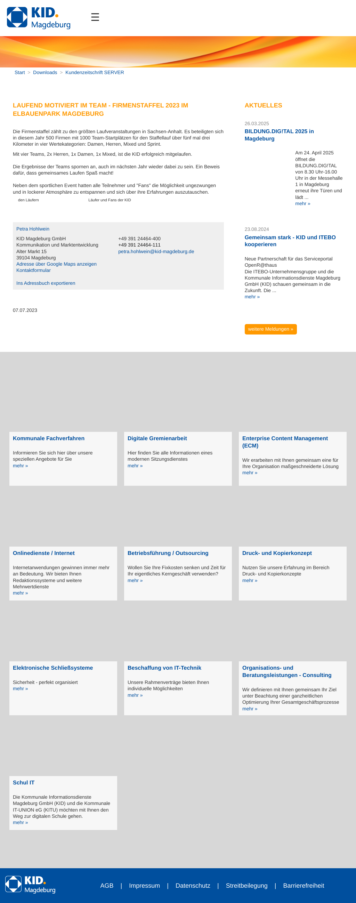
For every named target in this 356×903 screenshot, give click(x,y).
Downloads (45, 72)
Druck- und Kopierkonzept (277, 553)
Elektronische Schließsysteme (53, 668)
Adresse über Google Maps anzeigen (56, 264)
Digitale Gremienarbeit (157, 439)
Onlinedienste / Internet (44, 553)
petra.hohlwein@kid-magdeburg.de (156, 251)
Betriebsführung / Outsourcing (168, 553)
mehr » (302, 203)
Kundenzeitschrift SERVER (94, 72)
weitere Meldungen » (270, 329)
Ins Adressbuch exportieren (45, 283)
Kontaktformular (33, 270)
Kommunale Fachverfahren (48, 439)
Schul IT (23, 783)
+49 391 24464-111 (139, 245)
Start (20, 72)
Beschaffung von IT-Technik (164, 668)
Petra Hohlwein (32, 229)
